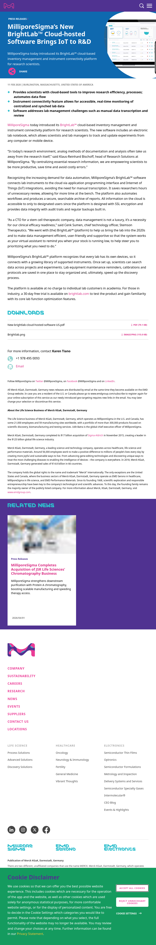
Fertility (60, 767)
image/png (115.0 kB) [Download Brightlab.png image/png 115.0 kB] (134, 334)
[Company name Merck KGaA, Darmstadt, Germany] (9, 5)
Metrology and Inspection (120, 774)
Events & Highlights (116, 810)
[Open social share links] (12, 71)
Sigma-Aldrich (95, 435)
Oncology (62, 753)
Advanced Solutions (20, 760)
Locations (17, 729)
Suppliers (17, 714)
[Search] (141, 5)
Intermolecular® (114, 795)
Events (14, 706)
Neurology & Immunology (72, 760)
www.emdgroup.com (19, 492)
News (12, 699)
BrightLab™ (68, 125)
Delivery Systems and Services (123, 781)
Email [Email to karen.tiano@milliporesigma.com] (20, 366)
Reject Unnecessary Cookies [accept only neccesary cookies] (132, 902)
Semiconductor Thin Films (120, 753)
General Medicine (67, 774)
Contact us (18, 721)
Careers (15, 683)
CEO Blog (110, 802)
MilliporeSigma (18, 125)
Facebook (72, 381)
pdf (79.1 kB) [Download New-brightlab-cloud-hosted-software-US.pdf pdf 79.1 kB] (139, 324)
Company (16, 668)
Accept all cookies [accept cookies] (132, 888)
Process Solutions (19, 753)
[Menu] (149, 6)
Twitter (39, 381)
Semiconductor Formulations (122, 767)
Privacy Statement (30, 934)
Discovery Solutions (20, 767)
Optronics (110, 760)
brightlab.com (79, 294)
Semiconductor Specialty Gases (124, 788)
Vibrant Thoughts (67, 781)
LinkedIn (110, 381)
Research (16, 691)
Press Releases (17, 19)
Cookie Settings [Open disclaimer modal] (126, 913)
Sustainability (22, 676)
